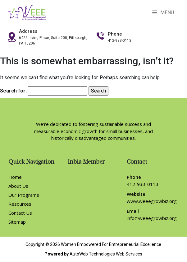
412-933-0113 (119, 40)
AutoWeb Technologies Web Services (106, 253)
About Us (18, 186)
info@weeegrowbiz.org (152, 218)
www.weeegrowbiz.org (152, 201)
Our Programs (23, 195)
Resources (19, 204)
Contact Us (20, 213)
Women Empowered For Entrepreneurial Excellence (111, 244)
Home (15, 177)
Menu (163, 12)
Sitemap (17, 222)
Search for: (13, 91)
